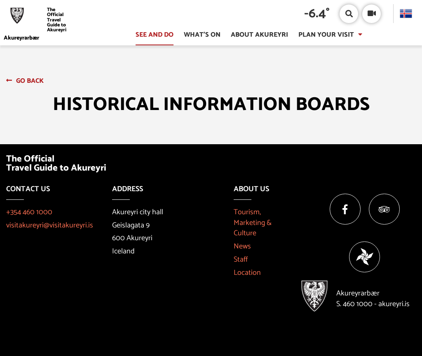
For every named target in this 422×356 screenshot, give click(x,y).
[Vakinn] (364, 256)
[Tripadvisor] (384, 209)
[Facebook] (345, 209)
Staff (241, 259)
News (242, 246)
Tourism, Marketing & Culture (253, 223)
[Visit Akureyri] (38, 20)
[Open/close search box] (349, 14)
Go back (30, 81)
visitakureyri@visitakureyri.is (49, 225)
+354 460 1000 (29, 212)
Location (247, 273)
